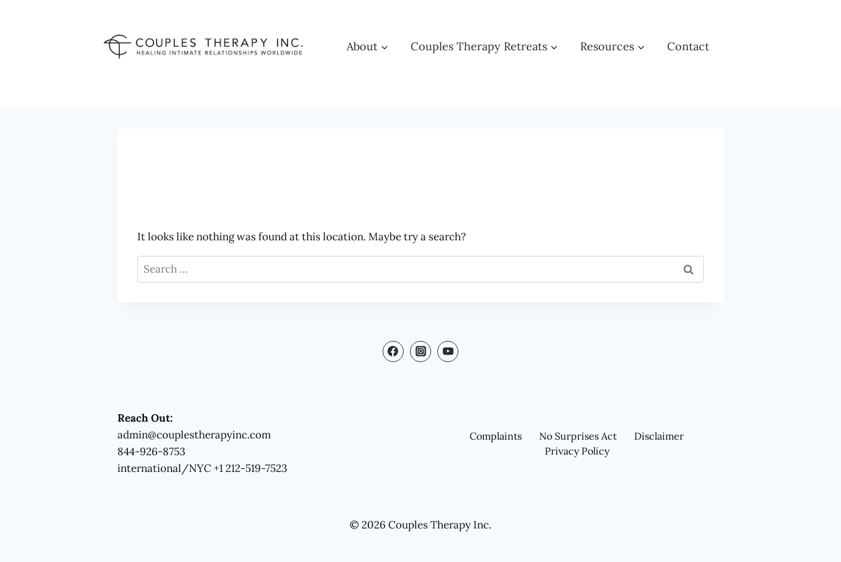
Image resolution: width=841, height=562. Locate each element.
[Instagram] (420, 351)
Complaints (496, 436)
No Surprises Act (578, 436)
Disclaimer (659, 436)
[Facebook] (393, 351)
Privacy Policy (577, 451)
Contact (688, 46)
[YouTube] (447, 351)
